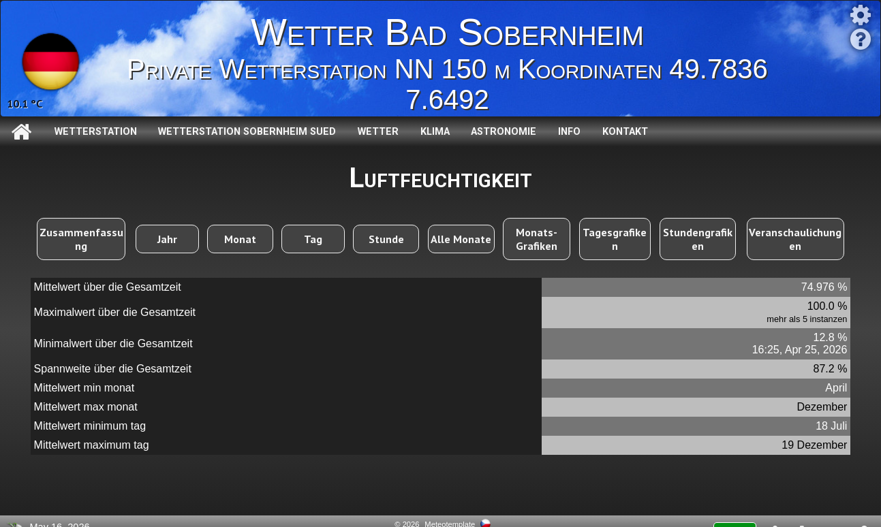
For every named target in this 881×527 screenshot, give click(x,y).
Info (569, 132)
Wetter (378, 132)
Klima (435, 132)
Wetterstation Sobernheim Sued (247, 132)
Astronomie (503, 132)
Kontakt (625, 132)
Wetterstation (96, 132)
